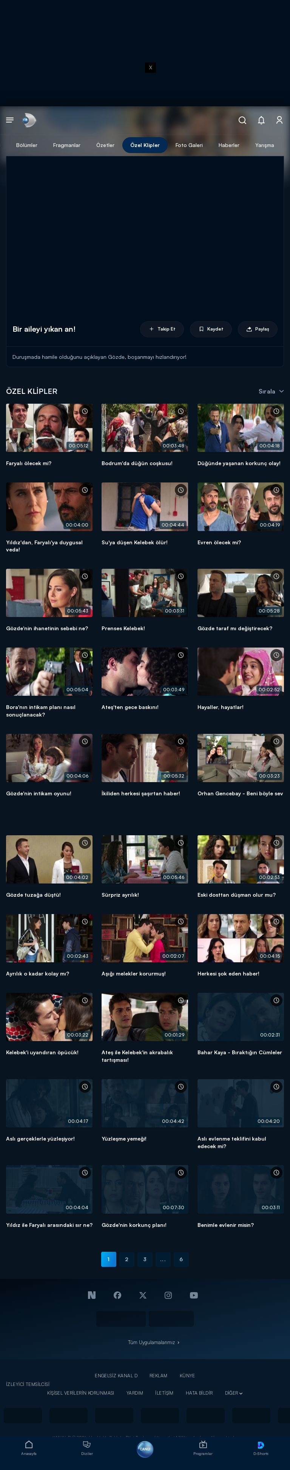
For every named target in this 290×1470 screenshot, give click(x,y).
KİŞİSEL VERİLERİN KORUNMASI (80, 1393)
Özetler (105, 145)
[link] (28, 120)
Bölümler (26, 145)
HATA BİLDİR (199, 1393)
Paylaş (257, 329)
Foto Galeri (189, 145)
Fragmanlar (66, 145)
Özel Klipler (145, 145)
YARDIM (134, 1393)
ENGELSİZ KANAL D (116, 1375)
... (163, 1259)
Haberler (229, 145)
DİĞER (231, 1393)
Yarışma (264, 145)
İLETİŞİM (164, 1393)
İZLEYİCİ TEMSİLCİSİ (27, 1384)
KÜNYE (187, 1375)
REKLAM (159, 1375)
